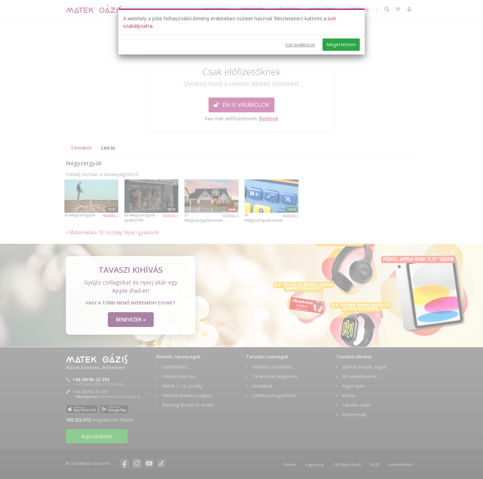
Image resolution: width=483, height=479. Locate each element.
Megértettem (341, 44)
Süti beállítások (300, 45)
